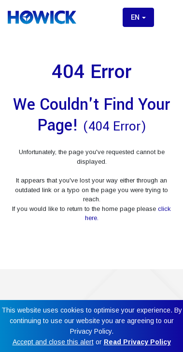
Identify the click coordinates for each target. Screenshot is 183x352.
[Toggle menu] (167, 17)
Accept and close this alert (53, 342)
